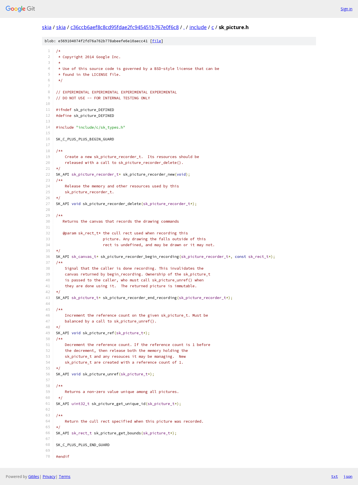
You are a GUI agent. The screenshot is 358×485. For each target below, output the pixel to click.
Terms (64, 476)
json (347, 476)
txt (334, 476)
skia (46, 27)
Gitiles (33, 476)
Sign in (346, 8)
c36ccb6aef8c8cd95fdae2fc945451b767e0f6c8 (124, 27)
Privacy (49, 476)
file (156, 41)
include (198, 27)
